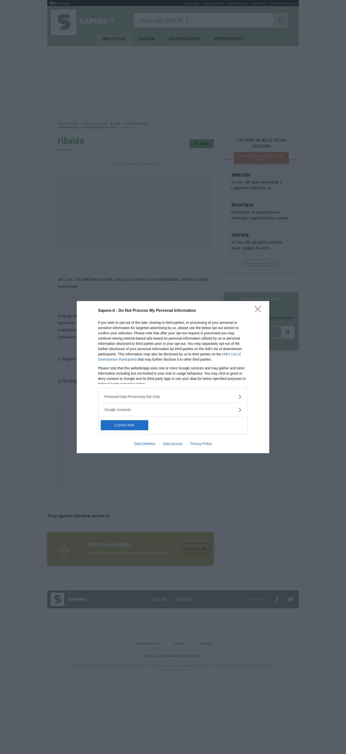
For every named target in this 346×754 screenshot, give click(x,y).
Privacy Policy (201, 444)
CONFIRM (124, 425)
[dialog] (173, 377)
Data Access (172, 444)
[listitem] (173, 396)
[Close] (259, 311)
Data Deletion (144, 444)
